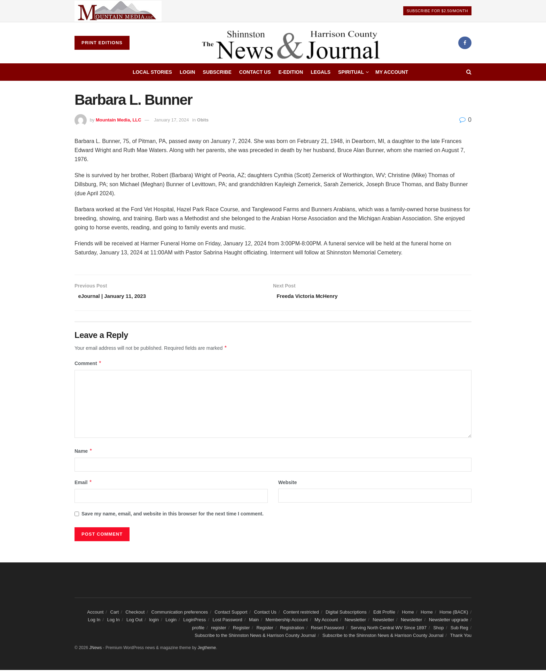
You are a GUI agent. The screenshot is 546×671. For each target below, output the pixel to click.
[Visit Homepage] (294, 42)
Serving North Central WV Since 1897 (389, 628)
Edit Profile (384, 613)
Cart (114, 613)
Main (254, 620)
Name (84, 452)
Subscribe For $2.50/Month (437, 11)
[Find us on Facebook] (464, 43)
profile (198, 628)
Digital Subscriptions (346, 613)
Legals (320, 72)
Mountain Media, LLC (118, 120)
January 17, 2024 (171, 120)
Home (408, 613)
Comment (88, 364)
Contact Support (230, 613)
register (218, 628)
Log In (94, 620)
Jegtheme (206, 649)
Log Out (134, 620)
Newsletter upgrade (448, 620)
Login (187, 72)
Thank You (460, 636)
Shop (438, 628)
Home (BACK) (453, 613)
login (153, 620)
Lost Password (227, 620)
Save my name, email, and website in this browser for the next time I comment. (172, 515)
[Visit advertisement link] (118, 11)
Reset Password (327, 628)
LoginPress (194, 620)
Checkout (135, 613)
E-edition (291, 72)
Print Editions (102, 42)
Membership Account (287, 620)
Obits (203, 120)
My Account (391, 72)
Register (241, 628)
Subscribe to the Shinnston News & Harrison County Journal (255, 636)
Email (83, 483)
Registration (292, 628)
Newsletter (355, 620)
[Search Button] (468, 72)
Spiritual (351, 72)
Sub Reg (459, 628)
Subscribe (217, 72)
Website (287, 483)
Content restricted (301, 613)
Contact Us (255, 72)
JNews (95, 649)
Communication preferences (179, 613)
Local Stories (152, 72)
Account (95, 613)
